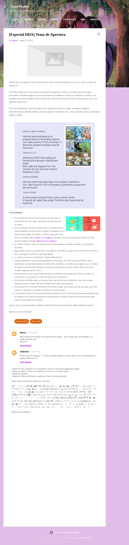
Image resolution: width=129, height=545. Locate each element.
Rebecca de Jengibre (46, 241)
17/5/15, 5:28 (32, 333)
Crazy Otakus (19, 7)
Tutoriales (69, 19)
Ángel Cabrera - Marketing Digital (81, 538)
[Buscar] (123, 7)
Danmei (42, 19)
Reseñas (28, 19)
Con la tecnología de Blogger (64, 532)
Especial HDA (22, 321)
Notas (54, 19)
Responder (25, 346)
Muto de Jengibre (44, 237)
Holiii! (15, 19)
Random (94, 19)
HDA (83, 19)
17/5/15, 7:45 (35, 352)
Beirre (23, 332)
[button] (98, 34)
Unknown (24, 351)
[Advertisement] (116, 69)
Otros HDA (36, 321)
